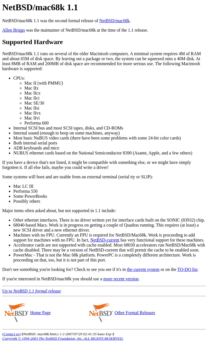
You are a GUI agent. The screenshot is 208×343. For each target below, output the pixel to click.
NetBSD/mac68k (114, 20)
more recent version (120, 278)
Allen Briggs (13, 30)
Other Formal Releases (134, 312)
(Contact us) (11, 334)
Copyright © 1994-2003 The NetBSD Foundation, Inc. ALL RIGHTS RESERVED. (62, 338)
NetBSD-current (104, 240)
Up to (31, 291)
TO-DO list (187, 269)
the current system (143, 269)
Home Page (40, 312)
